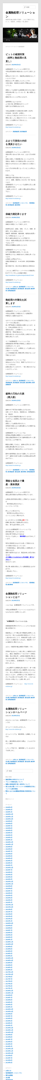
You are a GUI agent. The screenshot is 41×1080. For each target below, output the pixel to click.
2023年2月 (9, 879)
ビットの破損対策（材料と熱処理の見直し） (16, 58)
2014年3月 (9, 1044)
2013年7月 (9, 1058)
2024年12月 (9, 842)
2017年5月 (9, 981)
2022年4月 (9, 895)
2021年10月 (9, 907)
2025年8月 (9, 823)
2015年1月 (9, 1025)
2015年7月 (9, 1016)
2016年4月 (9, 1002)
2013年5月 (9, 1062)
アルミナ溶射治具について (14, 782)
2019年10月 (9, 944)
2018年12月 (9, 958)
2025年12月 (9, 814)
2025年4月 (9, 833)
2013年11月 (9, 1051)
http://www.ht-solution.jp (13, 127)
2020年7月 (9, 930)
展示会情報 (9, 1075)
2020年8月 (9, 928)
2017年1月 (9, 988)
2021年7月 (9, 912)
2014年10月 (9, 1032)
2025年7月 (9, 826)
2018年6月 (9, 965)
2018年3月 (9, 967)
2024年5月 (9, 856)
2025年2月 (9, 837)
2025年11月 (9, 816)
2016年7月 (9, 997)
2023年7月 (9, 870)
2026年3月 (9, 809)
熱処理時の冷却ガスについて (15, 779)
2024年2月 (9, 863)
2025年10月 (9, 819)
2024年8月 (9, 849)
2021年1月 (9, 921)
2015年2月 (9, 1023)
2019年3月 (9, 953)
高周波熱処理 (11, 290)
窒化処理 (27, 288)
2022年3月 (9, 898)
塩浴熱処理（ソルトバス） (21, 203)
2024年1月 (9, 865)
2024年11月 (9, 844)
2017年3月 (9, 984)
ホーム (8, 40)
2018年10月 (9, 960)
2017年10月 (9, 974)
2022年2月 (9, 900)
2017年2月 (9, 986)
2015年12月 (9, 1009)
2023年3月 (9, 877)
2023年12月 (9, 867)
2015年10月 (9, 1011)
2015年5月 (9, 1018)
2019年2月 (9, 956)
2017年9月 (9, 977)
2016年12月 (9, 990)
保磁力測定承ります (16, 214)
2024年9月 (9, 847)
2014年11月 (9, 1030)
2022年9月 (9, 886)
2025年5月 (9, 830)
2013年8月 (9, 1055)
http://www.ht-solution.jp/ (13, 729)
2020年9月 (9, 925)
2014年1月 (9, 1046)
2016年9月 (9, 995)
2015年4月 (9, 1021)
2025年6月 (9, 828)
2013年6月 (9, 1060)
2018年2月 (9, 970)
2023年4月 (9, 874)
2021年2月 (9, 919)
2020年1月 (9, 939)
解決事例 (17, 205)
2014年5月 (9, 1042)
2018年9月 (9, 963)
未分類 (8, 288)
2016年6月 (9, 1000)
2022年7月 (9, 891)
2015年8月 (9, 1014)
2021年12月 (9, 905)
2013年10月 (9, 1053)
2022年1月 (9, 902)
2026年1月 (9, 812)
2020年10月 (9, 923)
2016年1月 (9, 1007)
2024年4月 (9, 858)
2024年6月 (9, 854)
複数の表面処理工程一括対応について (18, 784)
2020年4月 (9, 935)
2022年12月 (9, 881)
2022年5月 (9, 893)
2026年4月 (9, 807)
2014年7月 (9, 1039)
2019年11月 (9, 942)
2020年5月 (9, 932)
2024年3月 (9, 861)
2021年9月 (9, 909)
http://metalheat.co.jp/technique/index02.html (20, 275)
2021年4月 (9, 916)
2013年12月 (9, 1048)
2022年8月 (9, 888)
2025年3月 (9, 835)
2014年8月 (9, 1037)
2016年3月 (9, 1004)
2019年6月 (9, 949)
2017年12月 (9, 972)
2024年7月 (9, 851)
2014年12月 (9, 1028)
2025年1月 (9, 840)
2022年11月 (9, 884)
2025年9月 (9, 821)
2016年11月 (9, 993)
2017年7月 (9, 979)
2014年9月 (9, 1035)
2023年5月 (9, 872)
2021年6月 (9, 914)
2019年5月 (9, 951)
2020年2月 (9, 937)
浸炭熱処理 (16, 131)
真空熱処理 (23, 131)
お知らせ (15, 286)
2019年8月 (9, 946)
